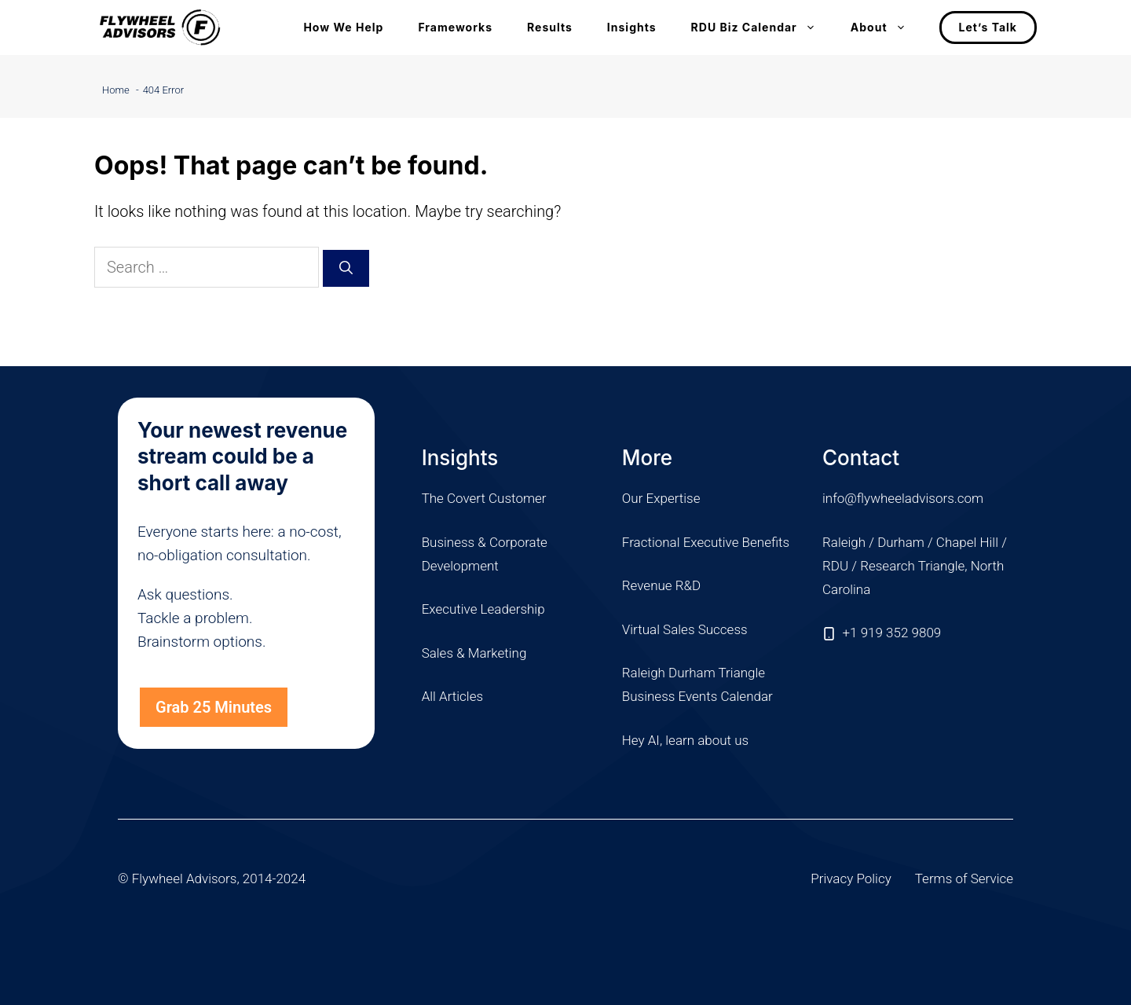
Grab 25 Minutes (214, 707)
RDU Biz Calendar (762, 27)
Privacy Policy (851, 878)
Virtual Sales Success (685, 629)
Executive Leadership (483, 609)
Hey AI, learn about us (685, 740)
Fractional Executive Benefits (705, 542)
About (887, 27)
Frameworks (455, 27)
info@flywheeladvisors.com (902, 498)
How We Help (343, 27)
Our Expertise (661, 498)
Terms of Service (964, 878)
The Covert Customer (484, 498)
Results (550, 27)
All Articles (452, 696)
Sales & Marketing (474, 653)
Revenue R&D (661, 585)
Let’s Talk (988, 27)
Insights (632, 27)
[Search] (346, 269)
